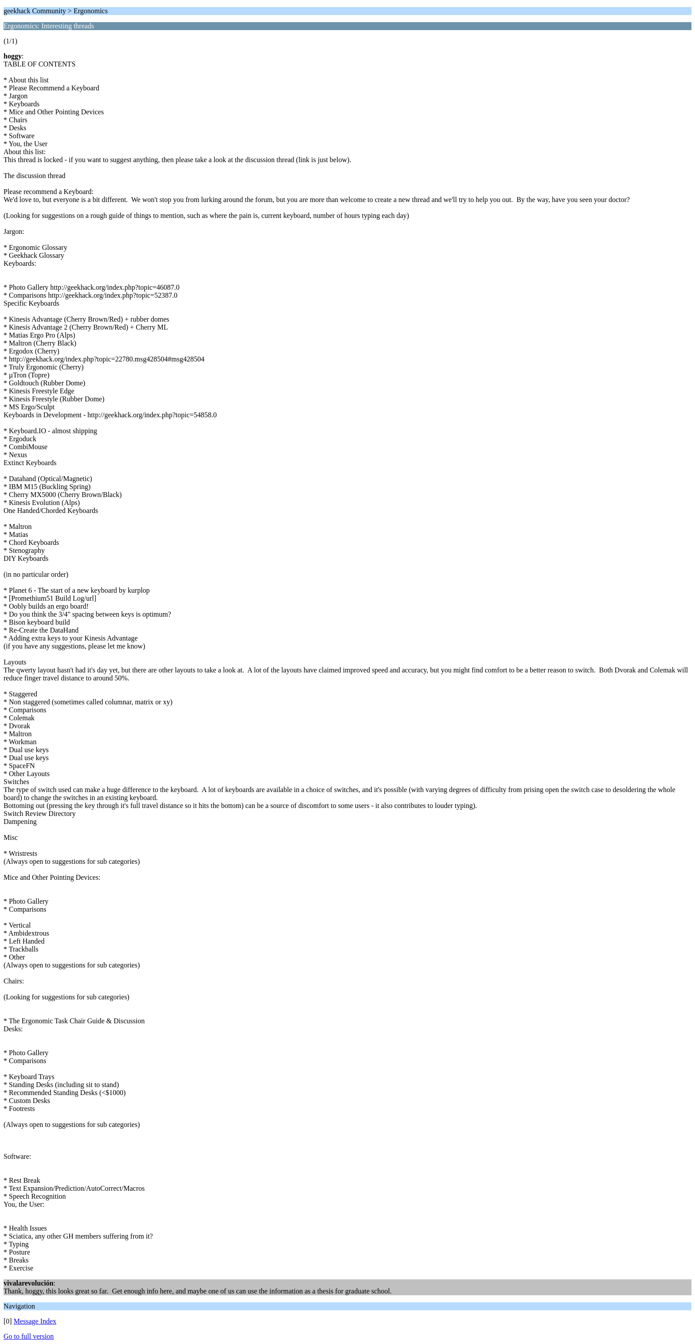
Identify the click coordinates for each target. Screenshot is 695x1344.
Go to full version (29, 1336)
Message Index (35, 1321)
